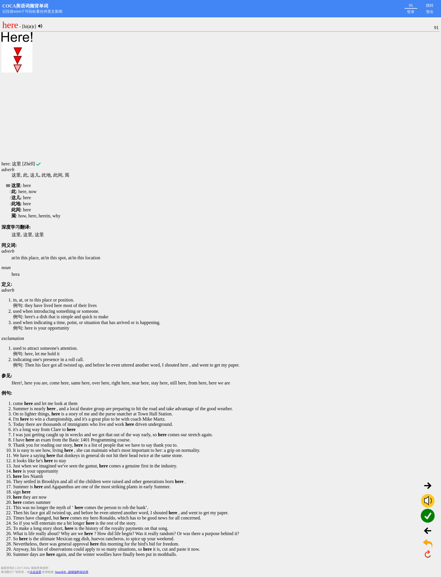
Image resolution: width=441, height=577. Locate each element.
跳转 (429, 5)
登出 (429, 12)
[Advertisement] (220, 117)
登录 (410, 12)
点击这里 (35, 572)
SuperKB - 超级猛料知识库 (71, 572)
